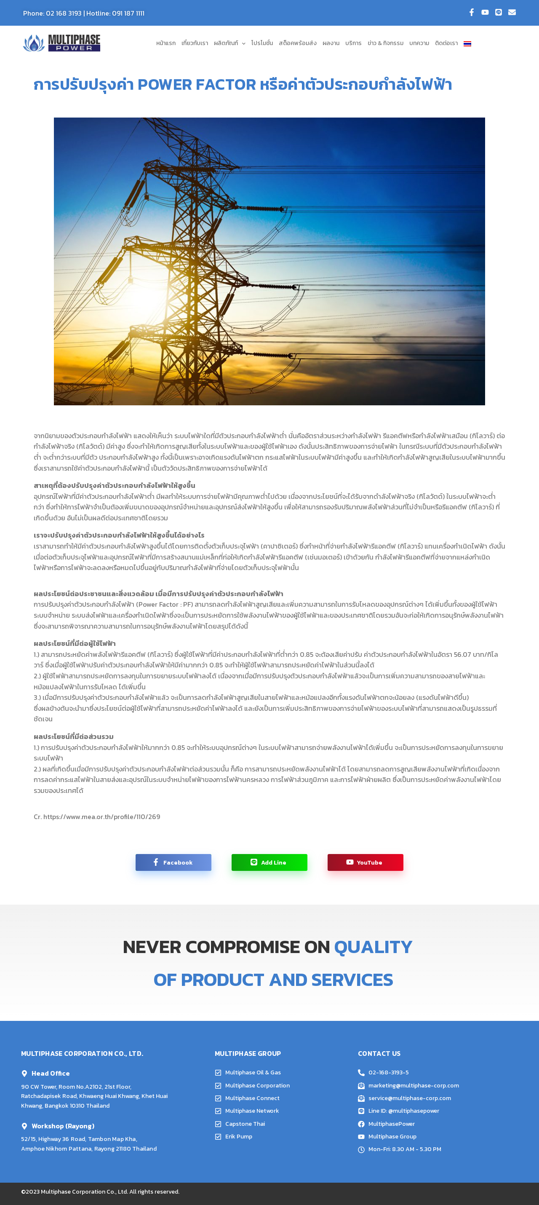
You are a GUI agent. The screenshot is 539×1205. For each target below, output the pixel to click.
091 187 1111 (128, 13)
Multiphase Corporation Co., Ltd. (84, 1191)
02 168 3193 (64, 13)
